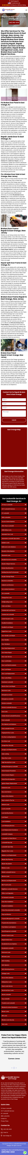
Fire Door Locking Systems (9, 737)
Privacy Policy (4, 1121)
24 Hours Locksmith (7, 504)
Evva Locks (5, 711)
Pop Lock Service (6, 914)
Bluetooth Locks (6, 555)
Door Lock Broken (6, 661)
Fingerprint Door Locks (8, 732)
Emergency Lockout (7, 694)
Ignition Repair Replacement (9, 783)
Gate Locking (5, 754)
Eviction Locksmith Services (9, 707)
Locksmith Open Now (7, 846)
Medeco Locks (6, 868)
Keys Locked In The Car (8, 800)
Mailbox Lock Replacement (9, 855)
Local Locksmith (6, 808)
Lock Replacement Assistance (10, 830)
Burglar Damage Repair (8, 576)
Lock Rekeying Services (8, 825)
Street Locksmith (6, 994)
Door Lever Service (7, 656)
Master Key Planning (7, 859)
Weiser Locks (5, 1011)
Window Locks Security (8, 1020)
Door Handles (5, 640)
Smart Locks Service (7, 986)
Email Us (5, 1132)
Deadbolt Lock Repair (7, 627)
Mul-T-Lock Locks (6, 884)
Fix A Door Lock (6, 741)
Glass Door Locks (6, 758)
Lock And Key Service (7, 813)
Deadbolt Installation (7, 623)
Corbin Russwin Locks (7, 618)
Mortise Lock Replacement (9, 880)
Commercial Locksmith (8, 614)
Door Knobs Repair (7, 652)
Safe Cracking (5, 960)
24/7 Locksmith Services (8, 509)
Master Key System (7, 863)
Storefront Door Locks (8, 990)
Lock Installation (6, 821)
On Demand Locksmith (8, 897)
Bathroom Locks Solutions (9, 547)
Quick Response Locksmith (9, 931)
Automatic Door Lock (7, 534)
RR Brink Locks (6, 956)
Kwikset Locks (5, 804)
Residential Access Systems (9, 944)
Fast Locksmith (6, 720)
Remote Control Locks (8, 935)
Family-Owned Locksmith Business (11, 716)
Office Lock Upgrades (7, 893)
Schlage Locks (6, 973)
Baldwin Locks (5, 542)
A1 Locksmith (5, 513)
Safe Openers (5, 965)
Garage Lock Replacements (9, 749)
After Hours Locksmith (8, 526)
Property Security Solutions (9, 923)
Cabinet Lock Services (8, 585)
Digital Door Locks (6, 631)
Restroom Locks (6, 952)
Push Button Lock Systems (9, 927)
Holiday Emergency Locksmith (10, 766)
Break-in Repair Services (8, 563)
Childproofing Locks (7, 602)
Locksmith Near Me (7, 842)
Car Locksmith (5, 593)
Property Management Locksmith (10, 918)
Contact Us (4, 1118)
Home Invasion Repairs (8, 775)
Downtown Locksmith (7, 682)
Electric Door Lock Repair (8, 686)
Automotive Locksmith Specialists (11, 538)
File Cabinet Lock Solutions (9, 724)
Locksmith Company (7, 834)
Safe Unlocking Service (8, 969)
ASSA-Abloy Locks (6, 530)
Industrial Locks (6, 787)
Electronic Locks (6, 690)
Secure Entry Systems (7, 977)
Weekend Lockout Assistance (9, 1007)
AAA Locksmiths (6, 517)
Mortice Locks (5, 876)
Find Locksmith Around (8, 728)
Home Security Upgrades (8, 779)
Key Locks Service (6, 792)
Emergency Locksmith (7, 699)
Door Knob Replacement (8, 648)
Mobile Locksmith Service (8, 872)
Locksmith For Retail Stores (9, 838)
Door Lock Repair (6, 669)
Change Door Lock (7, 597)
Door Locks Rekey (6, 678)
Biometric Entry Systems (8, 551)
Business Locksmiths (7, 580)
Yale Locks (4, 1024)
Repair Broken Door (7, 939)
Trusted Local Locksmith (8, 1003)
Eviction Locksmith (7, 703)
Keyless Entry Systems (7, 796)
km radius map (14, 448)
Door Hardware (6, 644)
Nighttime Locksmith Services (10, 889)
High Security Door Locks (8, 762)
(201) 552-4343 (14, 22)
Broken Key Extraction (7, 568)
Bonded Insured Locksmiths (9, 559)
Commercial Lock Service (8, 610)
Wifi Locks (4, 1015)
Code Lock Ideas (6, 606)
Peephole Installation (7, 906)
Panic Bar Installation (7, 901)
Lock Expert (5, 817)
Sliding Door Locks (7, 982)
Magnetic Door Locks (7, 851)
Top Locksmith (5, 999)
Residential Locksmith (8, 948)
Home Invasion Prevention (9, 770)
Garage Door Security (7, 745)
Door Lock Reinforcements (9, 665)
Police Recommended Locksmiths (11, 910)
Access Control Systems (8, 521)
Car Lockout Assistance (8, 589)
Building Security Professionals (10, 572)
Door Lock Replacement (8, 673)
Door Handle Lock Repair (8, 635)
